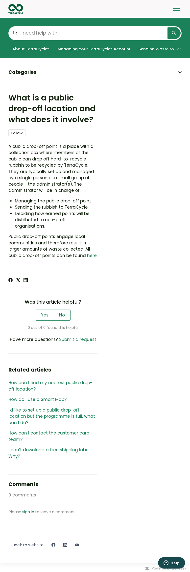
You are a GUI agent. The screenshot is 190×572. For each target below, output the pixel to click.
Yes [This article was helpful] (44, 315)
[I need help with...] (95, 33)
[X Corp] (18, 281)
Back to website (28, 545)
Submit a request (77, 339)
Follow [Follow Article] (17, 133)
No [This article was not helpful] (62, 315)
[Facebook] (10, 281)
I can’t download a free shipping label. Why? (49, 453)
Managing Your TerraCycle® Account (94, 49)
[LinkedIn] (26, 281)
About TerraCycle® (30, 49)
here (92, 255)
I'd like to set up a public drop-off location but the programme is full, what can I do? (51, 416)
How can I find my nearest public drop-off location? (50, 386)
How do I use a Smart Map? (37, 399)
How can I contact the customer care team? (48, 436)
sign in (28, 512)
